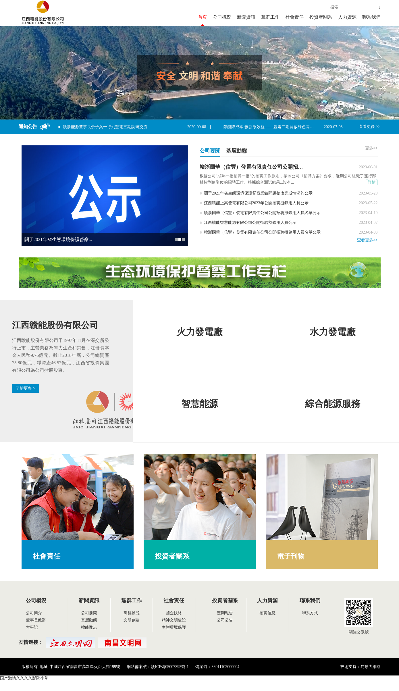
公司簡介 (34, 613)
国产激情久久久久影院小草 (24, 678)
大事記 (32, 627)
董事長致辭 (36, 620)
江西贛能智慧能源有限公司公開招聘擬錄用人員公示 (250, 222)
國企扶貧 (174, 613)
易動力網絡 (371, 667)
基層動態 (89, 620)
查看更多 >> (369, 126)
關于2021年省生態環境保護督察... (58, 239)
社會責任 (294, 17)
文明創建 (132, 620)
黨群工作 (270, 17)
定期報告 (225, 613)
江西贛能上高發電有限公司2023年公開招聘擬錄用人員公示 (256, 203)
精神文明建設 (174, 620)
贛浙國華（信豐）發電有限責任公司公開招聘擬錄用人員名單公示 (275, 167)
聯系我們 (371, 17)
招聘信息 (267, 613)
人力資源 (347, 17)
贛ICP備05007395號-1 (169, 667)
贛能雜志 (89, 627)
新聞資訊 (246, 17)
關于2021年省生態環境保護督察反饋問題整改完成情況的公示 (258, 193)
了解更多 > (25, 388)
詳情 (372, 182)
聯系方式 (310, 613)
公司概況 (222, 17)
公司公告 (225, 620)
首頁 (202, 17)
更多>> (371, 148)
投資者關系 (320, 17)
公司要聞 (89, 613)
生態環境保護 (174, 627)
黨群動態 (132, 613)
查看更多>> (367, 240)
